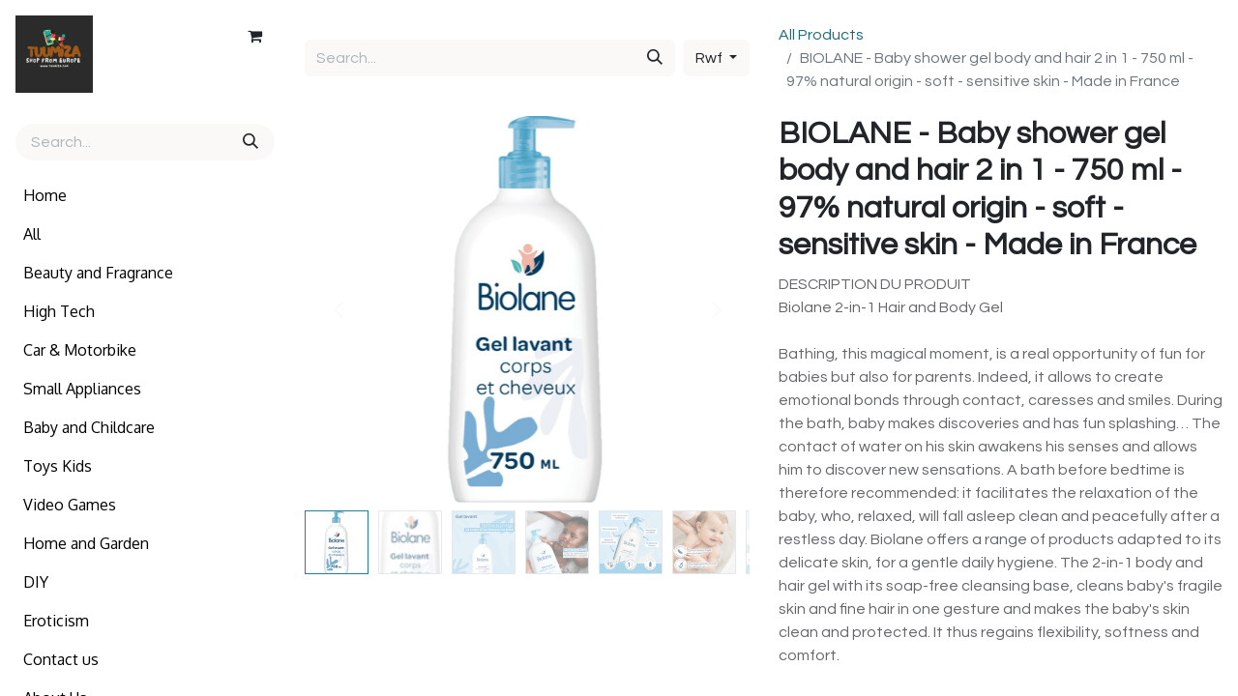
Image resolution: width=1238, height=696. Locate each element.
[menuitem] (145, 195)
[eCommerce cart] (254, 35)
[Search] (252, 142)
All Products (821, 35)
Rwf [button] (710, 58)
